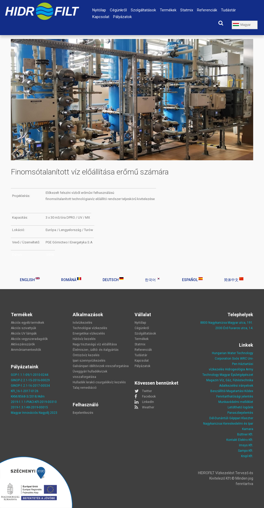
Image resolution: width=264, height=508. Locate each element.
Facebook (149, 396)
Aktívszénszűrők (23, 344)
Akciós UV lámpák (24, 333)
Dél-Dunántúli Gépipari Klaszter (231, 418)
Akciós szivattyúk (23, 328)
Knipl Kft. (247, 456)
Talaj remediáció (84, 388)
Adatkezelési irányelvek (236, 385)
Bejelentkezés (83, 413)
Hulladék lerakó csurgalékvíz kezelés (99, 382)
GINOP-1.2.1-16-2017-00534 (30, 385)
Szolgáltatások (143, 10)
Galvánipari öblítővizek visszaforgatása (101, 366)
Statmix (186, 10)
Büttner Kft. (245, 434)
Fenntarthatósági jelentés (234, 396)
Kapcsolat (100, 16)
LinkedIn (148, 402)
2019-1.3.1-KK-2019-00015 (29, 407)
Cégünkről (118, 10)
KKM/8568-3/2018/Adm (28, 396)
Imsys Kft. (246, 445)
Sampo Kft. (245, 451)
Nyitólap (99, 10)
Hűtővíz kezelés (84, 339)
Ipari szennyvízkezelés (89, 360)
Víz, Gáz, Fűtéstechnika (236, 380)
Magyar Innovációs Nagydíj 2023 (34, 413)
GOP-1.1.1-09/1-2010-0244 (29, 375)
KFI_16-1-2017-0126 (24, 391)
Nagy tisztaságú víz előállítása (95, 344)
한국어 (153, 279)
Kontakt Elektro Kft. (239, 440)
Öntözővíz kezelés (86, 355)
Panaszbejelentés (240, 413)
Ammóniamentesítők (26, 350)
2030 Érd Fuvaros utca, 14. (234, 328)
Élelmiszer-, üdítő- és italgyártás (96, 350)
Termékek (168, 10)
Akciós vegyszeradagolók (29, 339)
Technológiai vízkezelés (90, 328)
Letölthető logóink (240, 407)
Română (71, 279)
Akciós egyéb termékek (27, 322)
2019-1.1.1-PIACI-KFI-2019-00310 (34, 402)
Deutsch (113, 279)
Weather (148, 407)
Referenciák (207, 10)
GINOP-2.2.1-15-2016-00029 (30, 380)
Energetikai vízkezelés (89, 333)
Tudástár (228, 10)
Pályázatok (122, 16)
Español (192, 279)
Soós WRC (239, 358)
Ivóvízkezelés (82, 322)
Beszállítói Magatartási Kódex (231, 391)
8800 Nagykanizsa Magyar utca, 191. (226, 322)
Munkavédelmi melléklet (235, 402)
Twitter (147, 391)
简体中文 (233, 279)
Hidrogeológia (235, 369)
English (30, 279)
